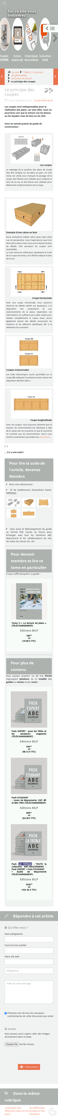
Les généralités (19, 75)
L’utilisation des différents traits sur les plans (17, 1110)
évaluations (45, 437)
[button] (50, 28)
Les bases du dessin (21, 78)
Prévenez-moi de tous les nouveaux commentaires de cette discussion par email (30, 1015)
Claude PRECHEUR (43, 100)
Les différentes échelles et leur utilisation (37, 1110)
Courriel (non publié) (15, 945)
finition (12, 492)
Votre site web (12, 956)
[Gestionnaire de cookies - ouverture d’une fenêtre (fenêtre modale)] (52, 1111)
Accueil (15, 72)
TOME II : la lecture (33, 72)
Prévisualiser (31, 1066)
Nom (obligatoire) (14, 933)
